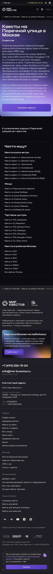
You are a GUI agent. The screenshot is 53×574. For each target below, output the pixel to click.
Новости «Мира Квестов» (13, 460)
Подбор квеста (8, 417)
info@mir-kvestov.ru (16, 371)
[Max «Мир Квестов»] (30, 519)
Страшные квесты (10, 500)
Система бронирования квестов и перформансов (24, 482)
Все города (7, 431)
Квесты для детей (10, 504)
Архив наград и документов (14, 445)
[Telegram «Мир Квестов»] (11, 519)
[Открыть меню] (48, 9)
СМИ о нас (7, 464)
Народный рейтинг (10, 421)
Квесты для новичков (11, 511)
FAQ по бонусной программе (15, 457)
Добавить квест (9, 479)
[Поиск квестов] (37, 9)
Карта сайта (7, 435)
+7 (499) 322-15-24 (15, 365)
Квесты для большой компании (16, 507)
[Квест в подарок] (42, 9)
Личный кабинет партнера (13, 489)
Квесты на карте (9, 424)
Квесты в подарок (10, 428)
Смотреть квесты (26, 107)
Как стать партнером (11, 486)
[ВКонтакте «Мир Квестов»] (4, 519)
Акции (5, 442)
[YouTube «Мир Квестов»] (17, 519)
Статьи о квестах (9, 467)
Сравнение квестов (10, 438)
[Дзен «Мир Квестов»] (24, 519)
